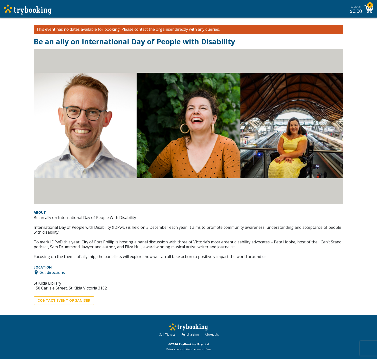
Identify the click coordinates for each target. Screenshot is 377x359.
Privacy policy (174, 349)
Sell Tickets (167, 334)
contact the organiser (154, 29)
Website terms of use (198, 349)
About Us (212, 334)
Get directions (52, 272)
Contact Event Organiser (64, 300)
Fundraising (190, 334)
